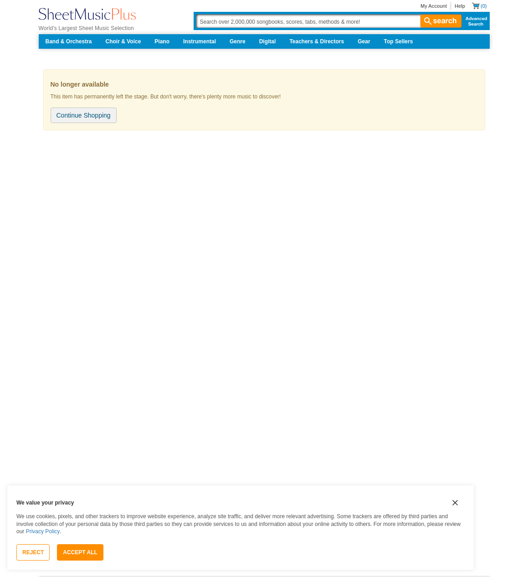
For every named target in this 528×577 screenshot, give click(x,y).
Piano (161, 41)
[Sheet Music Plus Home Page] (87, 14)
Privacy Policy (43, 531)
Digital (267, 41)
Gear (364, 41)
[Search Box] (328, 21)
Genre (238, 41)
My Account (433, 6)
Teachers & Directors (316, 41)
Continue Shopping (83, 115)
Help (460, 6)
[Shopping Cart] (479, 5)
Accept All (80, 552)
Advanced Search (474, 21)
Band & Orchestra (69, 41)
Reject (33, 552)
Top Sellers (398, 41)
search (440, 21)
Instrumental (199, 41)
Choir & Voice (123, 41)
